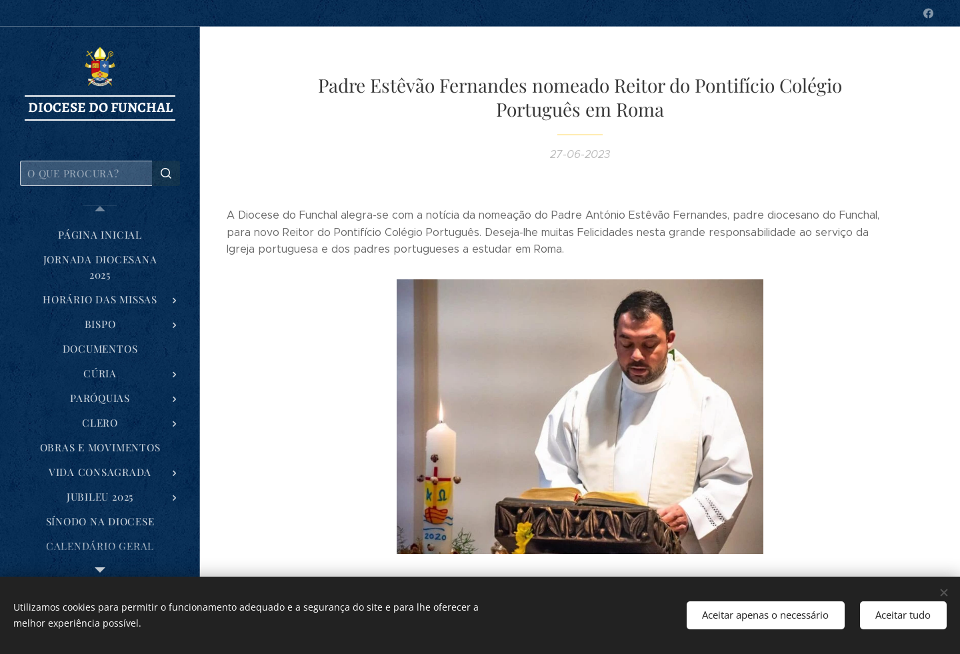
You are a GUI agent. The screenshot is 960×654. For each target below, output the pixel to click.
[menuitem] (100, 235)
